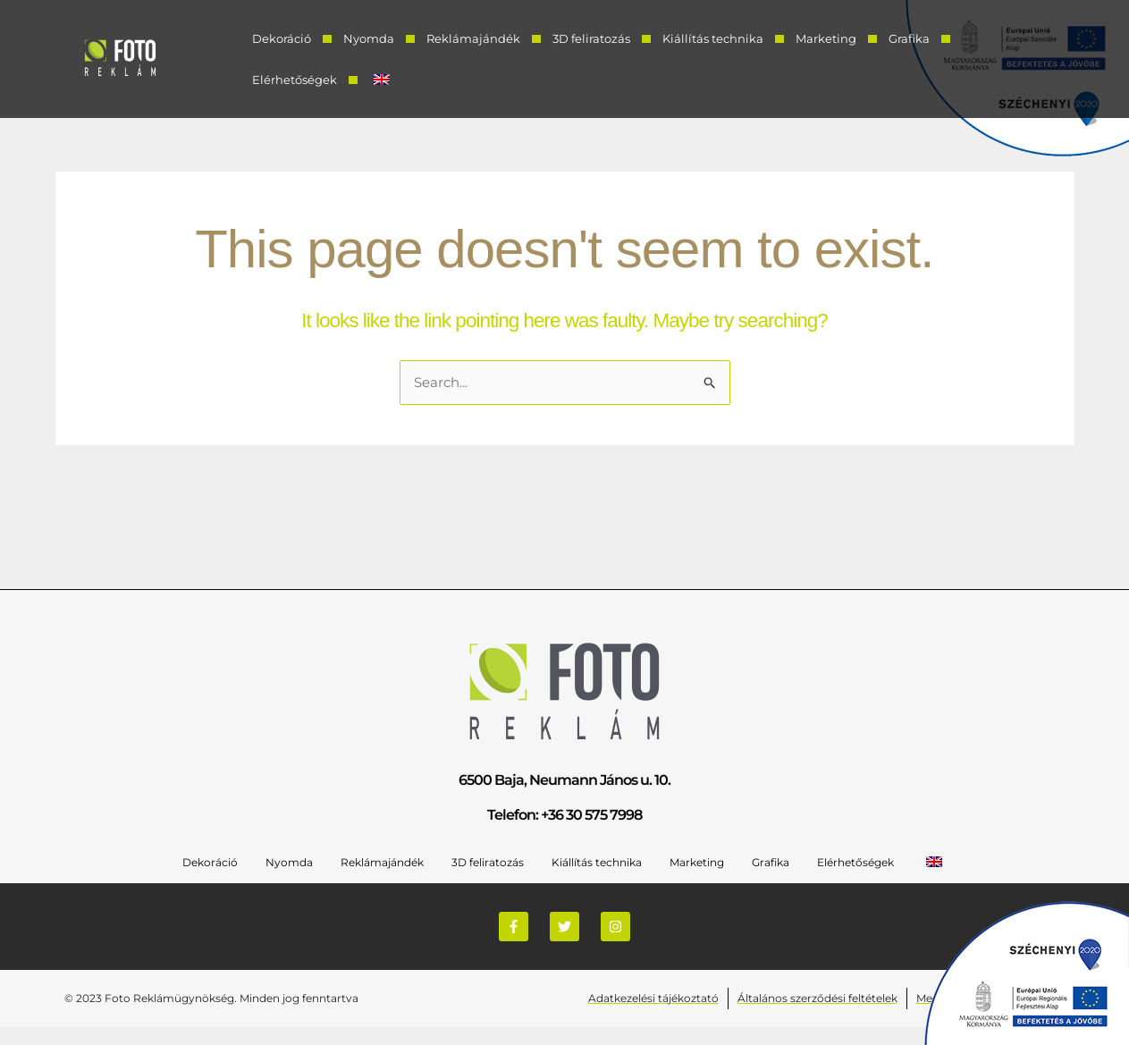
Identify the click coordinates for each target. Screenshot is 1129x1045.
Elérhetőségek (294, 79)
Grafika (909, 38)
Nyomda (368, 38)
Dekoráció (281, 38)
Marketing (826, 38)
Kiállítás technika (712, 38)
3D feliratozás (591, 38)
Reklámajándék (473, 38)
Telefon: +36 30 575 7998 (564, 814)
